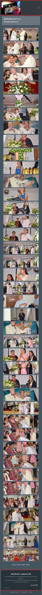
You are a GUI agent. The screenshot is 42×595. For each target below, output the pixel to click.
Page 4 (28, 564)
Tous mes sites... (7, 587)
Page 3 (23, 564)
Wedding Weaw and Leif (7, 29)
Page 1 (14, 564)
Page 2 (19, 564)
